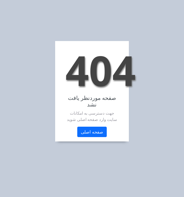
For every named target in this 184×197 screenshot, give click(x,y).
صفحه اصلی (92, 132)
